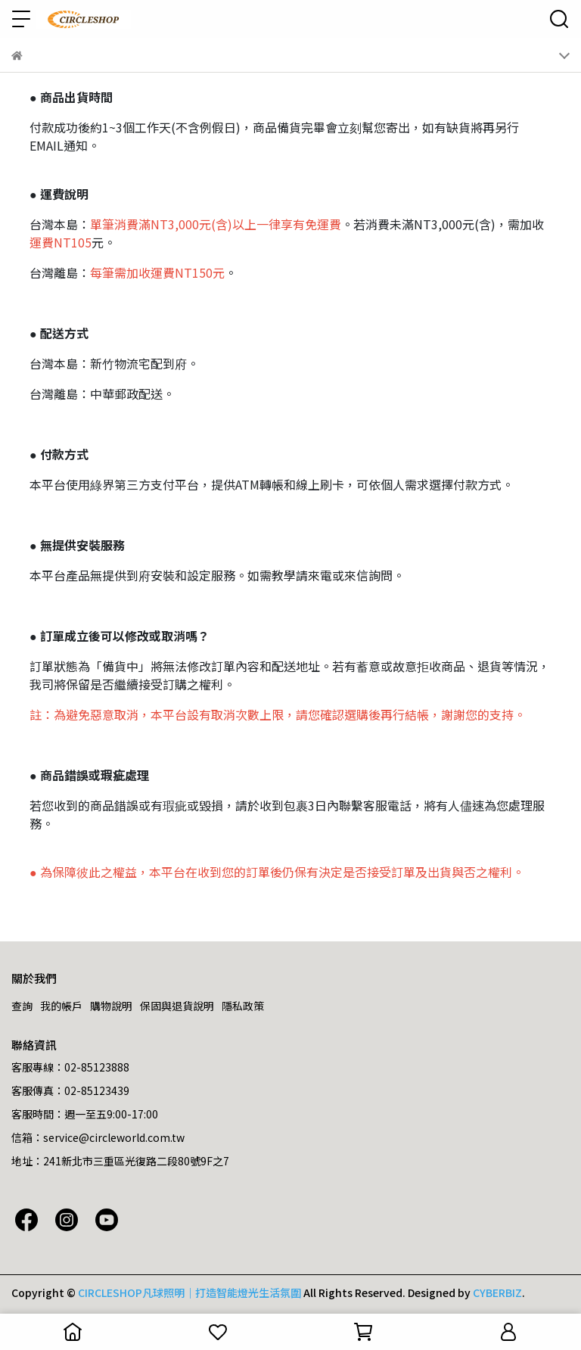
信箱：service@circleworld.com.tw (98, 1137)
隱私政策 (243, 1005)
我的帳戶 (61, 1005)
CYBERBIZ (497, 1292)
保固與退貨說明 (177, 1005)
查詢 (22, 1005)
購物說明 (111, 1005)
